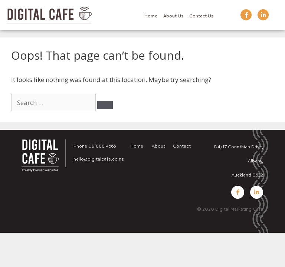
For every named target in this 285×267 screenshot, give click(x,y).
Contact (182, 146)
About (158, 146)
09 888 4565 (102, 146)
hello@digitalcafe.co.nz (98, 159)
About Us (173, 16)
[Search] (105, 105)
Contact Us (201, 16)
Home (151, 16)
